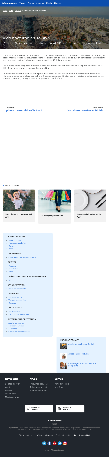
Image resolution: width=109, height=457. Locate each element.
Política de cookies (63, 435)
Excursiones (13, 269)
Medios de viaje (12, 397)
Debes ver (12, 266)
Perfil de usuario (62, 384)
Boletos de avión (12, 384)
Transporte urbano (16, 326)
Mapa (10, 249)
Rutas (10, 272)
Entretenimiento (15, 297)
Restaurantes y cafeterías (18, 314)
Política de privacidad (44, 435)
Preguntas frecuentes (39, 384)
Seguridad (12, 329)
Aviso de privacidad (82, 435)
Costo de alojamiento (17, 289)
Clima (10, 280)
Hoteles (8, 390)
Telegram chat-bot (38, 387)
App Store (59, 387)
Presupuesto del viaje (17, 243)
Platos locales (14, 311)
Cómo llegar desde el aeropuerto (22, 257)
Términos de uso (26, 435)
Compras (12, 303)
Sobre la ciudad (14, 240)
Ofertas (8, 387)
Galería (11, 246)
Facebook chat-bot (38, 390)
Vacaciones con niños (17, 300)
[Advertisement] (54, 151)
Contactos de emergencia (19, 331)
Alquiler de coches (16, 323)
